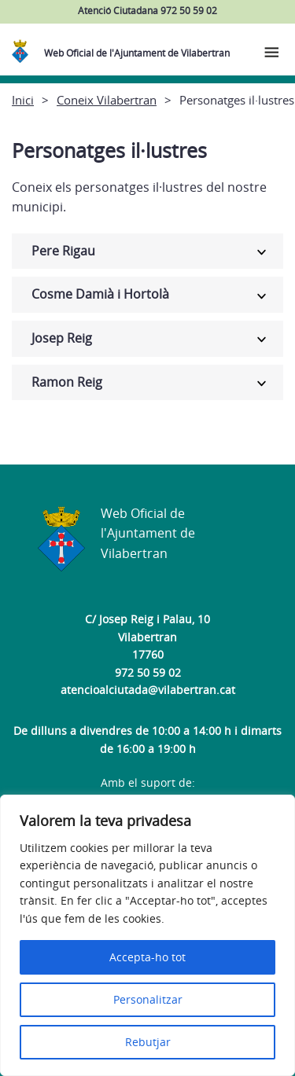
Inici (23, 100)
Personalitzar (148, 999)
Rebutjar (148, 1041)
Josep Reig (61, 338)
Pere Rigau (63, 250)
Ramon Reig (66, 382)
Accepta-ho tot (147, 956)
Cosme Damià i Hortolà (100, 294)
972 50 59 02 (148, 672)
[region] (147, 935)
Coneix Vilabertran (107, 100)
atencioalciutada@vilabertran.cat (148, 689)
